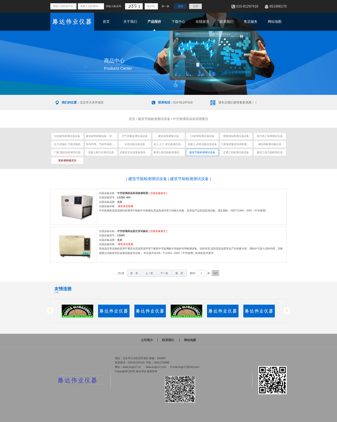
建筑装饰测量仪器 (168, 136)
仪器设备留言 (158, 193)
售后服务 (250, 21)
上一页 (149, 273)
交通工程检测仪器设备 (236, 152)
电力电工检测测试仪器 (270, 136)
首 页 (134, 273)
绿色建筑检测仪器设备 (67, 136)
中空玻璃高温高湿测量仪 (190, 119)
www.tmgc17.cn (132, 367)
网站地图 (275, 21)
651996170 (278, 6)
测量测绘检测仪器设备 (236, 136)
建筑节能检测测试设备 (154, 119)
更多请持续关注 (67, 160)
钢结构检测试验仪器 (269, 144)
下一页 (164, 273)
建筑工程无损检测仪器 (270, 152)
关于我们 (130, 21)
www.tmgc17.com (156, 367)
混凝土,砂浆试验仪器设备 (202, 144)
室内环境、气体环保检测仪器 (102, 144)
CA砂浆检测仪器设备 (202, 136)
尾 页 (179, 273)
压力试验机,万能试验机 (67, 144)
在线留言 (202, 21)
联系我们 (226, 21)
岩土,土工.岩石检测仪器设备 (169, 144)
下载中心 (178, 21)
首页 (106, 21)
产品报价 (154, 21)
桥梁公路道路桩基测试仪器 (168, 152)
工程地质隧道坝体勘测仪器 (236, 144)
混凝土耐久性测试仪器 (101, 152)
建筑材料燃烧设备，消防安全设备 (105, 136)
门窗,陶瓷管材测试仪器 (67, 152)
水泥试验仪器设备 (134, 144)
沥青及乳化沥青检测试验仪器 (136, 152)
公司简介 (147, 340)
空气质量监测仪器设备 (135, 136)
